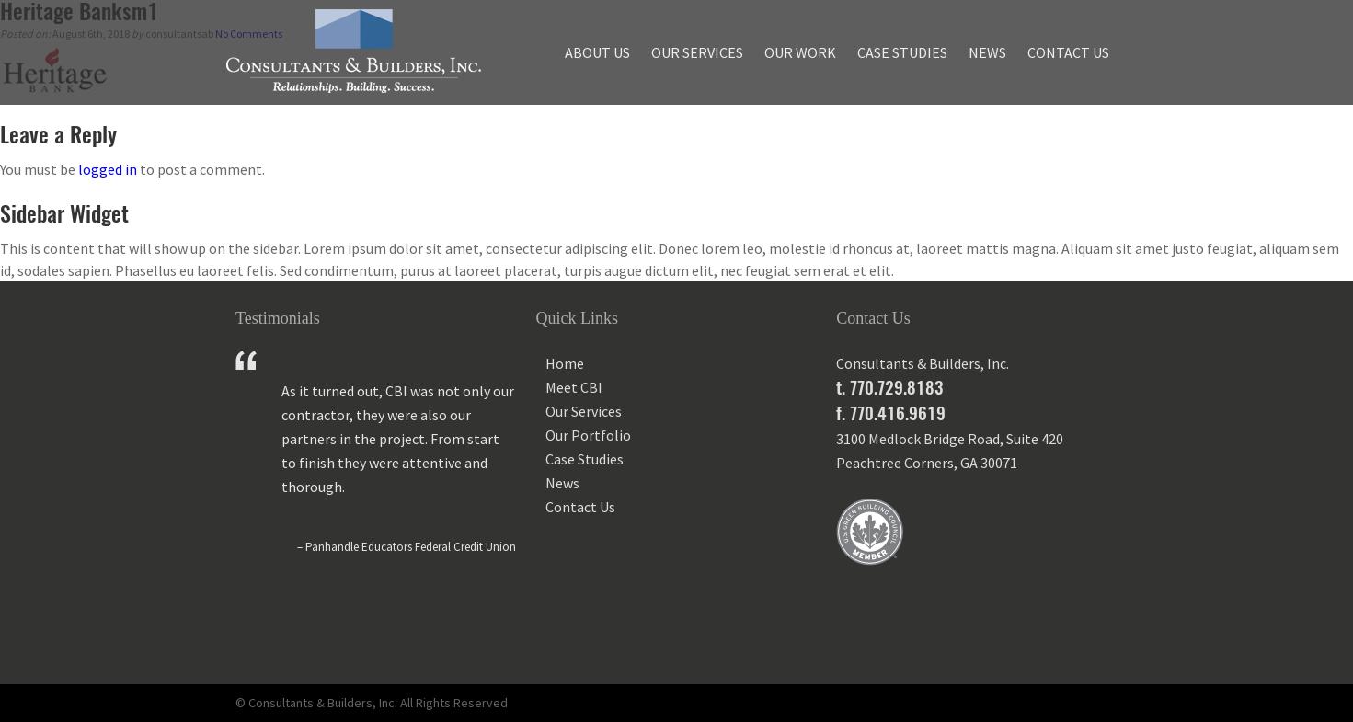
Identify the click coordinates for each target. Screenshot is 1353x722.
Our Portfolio (588, 435)
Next (502, 627)
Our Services (697, 52)
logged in (107, 169)
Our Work (800, 52)
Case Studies (902, 52)
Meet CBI (573, 387)
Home (564, 363)
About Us (597, 52)
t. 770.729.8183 (889, 387)
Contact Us (1068, 52)
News (987, 52)
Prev (250, 627)
